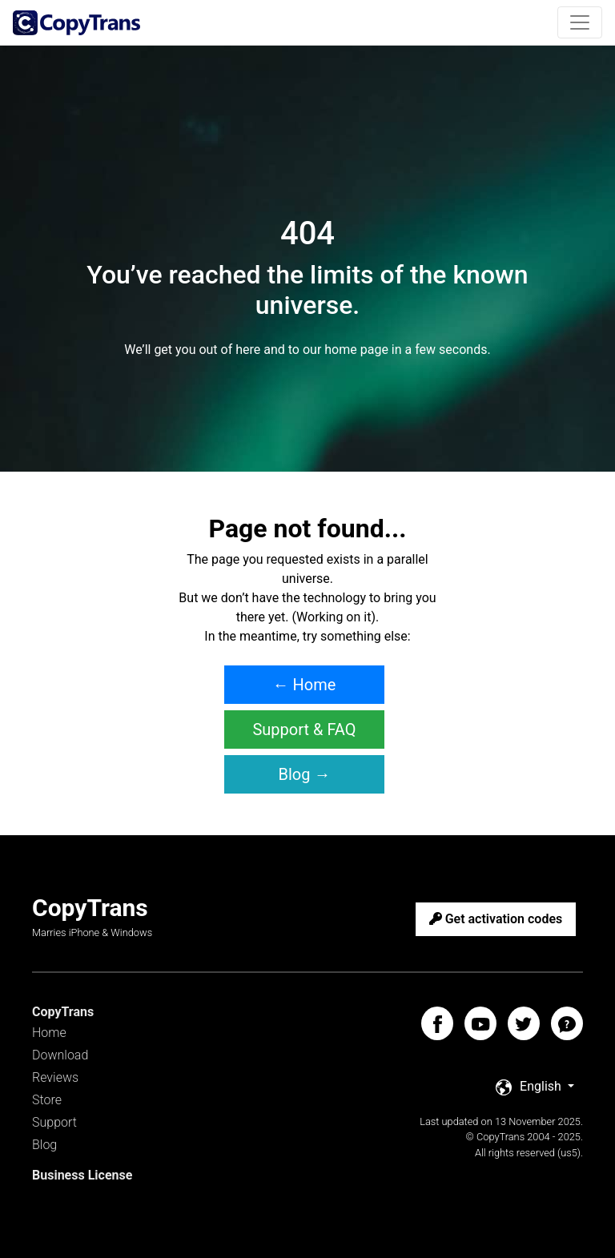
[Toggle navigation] (579, 22)
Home (49, 1032)
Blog (44, 1144)
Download (60, 1055)
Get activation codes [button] (496, 918)
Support (54, 1122)
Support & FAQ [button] (304, 729)
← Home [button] (304, 684)
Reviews (55, 1077)
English (530, 1087)
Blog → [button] (305, 774)
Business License (82, 1175)
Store (47, 1099)
